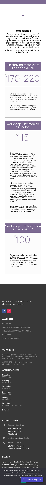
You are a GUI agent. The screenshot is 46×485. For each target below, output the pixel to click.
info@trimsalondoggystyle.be (18, 438)
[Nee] (43, 476)
